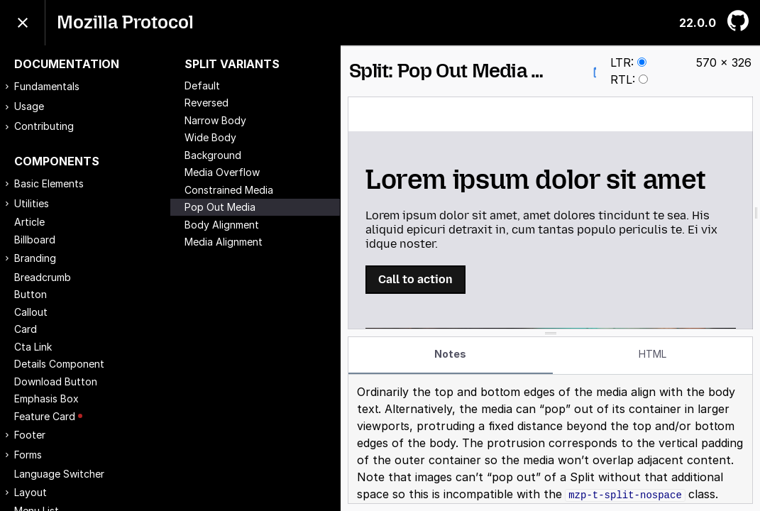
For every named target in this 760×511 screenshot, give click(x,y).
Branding (35, 258)
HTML (652, 354)
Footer (29, 435)
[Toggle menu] (22, 22)
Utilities (31, 203)
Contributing (44, 126)
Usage (29, 106)
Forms (28, 455)
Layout (30, 492)
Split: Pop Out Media (478, 70)
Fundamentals (46, 86)
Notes (450, 354)
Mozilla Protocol (125, 22)
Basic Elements (49, 183)
